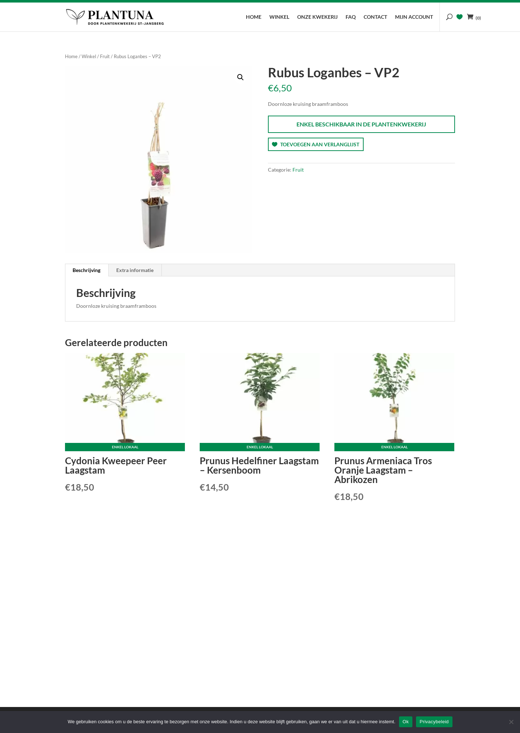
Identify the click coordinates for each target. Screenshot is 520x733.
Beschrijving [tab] (86, 270)
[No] (511, 721)
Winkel (279, 17)
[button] (240, 77)
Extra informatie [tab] (134, 270)
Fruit (105, 56)
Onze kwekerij (317, 17)
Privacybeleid (434, 721)
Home (253, 17)
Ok (406, 721)
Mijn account (414, 17)
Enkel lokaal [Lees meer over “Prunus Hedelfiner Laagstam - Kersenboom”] (260, 447)
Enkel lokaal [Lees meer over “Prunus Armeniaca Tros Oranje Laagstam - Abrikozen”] (394, 447)
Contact (375, 17)
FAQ (351, 17)
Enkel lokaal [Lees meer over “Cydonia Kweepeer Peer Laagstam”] (125, 447)
